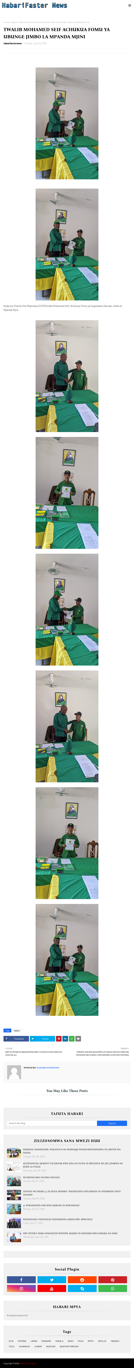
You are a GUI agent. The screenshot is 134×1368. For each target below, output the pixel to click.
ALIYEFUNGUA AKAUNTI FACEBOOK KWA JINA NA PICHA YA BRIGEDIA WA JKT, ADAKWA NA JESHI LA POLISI (73, 1165)
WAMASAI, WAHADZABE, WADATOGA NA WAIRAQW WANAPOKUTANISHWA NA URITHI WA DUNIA (72, 1151)
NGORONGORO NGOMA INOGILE (41, 1177)
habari (14, 22)
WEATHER (50, 1346)
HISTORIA (22, 1341)
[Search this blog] (52, 1123)
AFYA (11, 1341)
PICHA (80, 1341)
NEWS (70, 1341)
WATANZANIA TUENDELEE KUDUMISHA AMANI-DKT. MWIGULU (57, 1219)
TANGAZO (115, 1341)
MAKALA (59, 1341)
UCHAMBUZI (24, 1346)
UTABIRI (38, 1346)
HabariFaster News (27, 1363)
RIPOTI (91, 1341)
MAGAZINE (46, 1341)
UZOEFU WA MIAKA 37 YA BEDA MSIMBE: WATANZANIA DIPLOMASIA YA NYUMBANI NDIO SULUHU (72, 1193)
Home (6, 22)
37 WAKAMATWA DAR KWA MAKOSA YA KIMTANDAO (51, 1205)
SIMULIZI (102, 1341)
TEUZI (11, 1346)
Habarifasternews (13, 43)
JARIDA (34, 1341)
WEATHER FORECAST (69, 1346)
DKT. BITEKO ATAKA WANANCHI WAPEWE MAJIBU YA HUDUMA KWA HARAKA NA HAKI (70, 1233)
